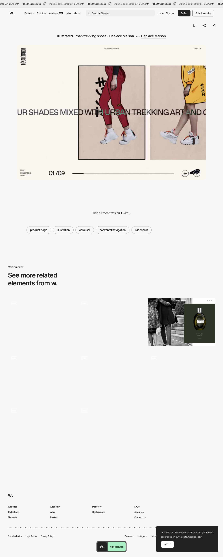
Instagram (142, 536)
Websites (12, 506)
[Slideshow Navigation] (111, 323)
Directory (41, 13)
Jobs (68, 13)
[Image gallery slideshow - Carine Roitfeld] (181, 322)
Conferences (98, 512)
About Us (139, 512)
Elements (12, 517)
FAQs (137, 506)
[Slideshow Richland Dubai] (41, 322)
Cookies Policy (15, 536)
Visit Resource (116, 547)
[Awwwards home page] (102, 546)
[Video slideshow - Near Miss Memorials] (181, 377)
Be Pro (184, 13)
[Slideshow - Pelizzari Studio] (41, 377)
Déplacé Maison (153, 36)
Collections (13, 512)
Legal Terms (31, 536)
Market (77, 13)
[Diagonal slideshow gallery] (41, 430)
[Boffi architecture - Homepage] (111, 377)
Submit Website (203, 13)
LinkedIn (155, 536)
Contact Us (140, 517)
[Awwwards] (12, 13)
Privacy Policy (47, 536)
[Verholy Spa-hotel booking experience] (111, 430)
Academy (56, 13)
